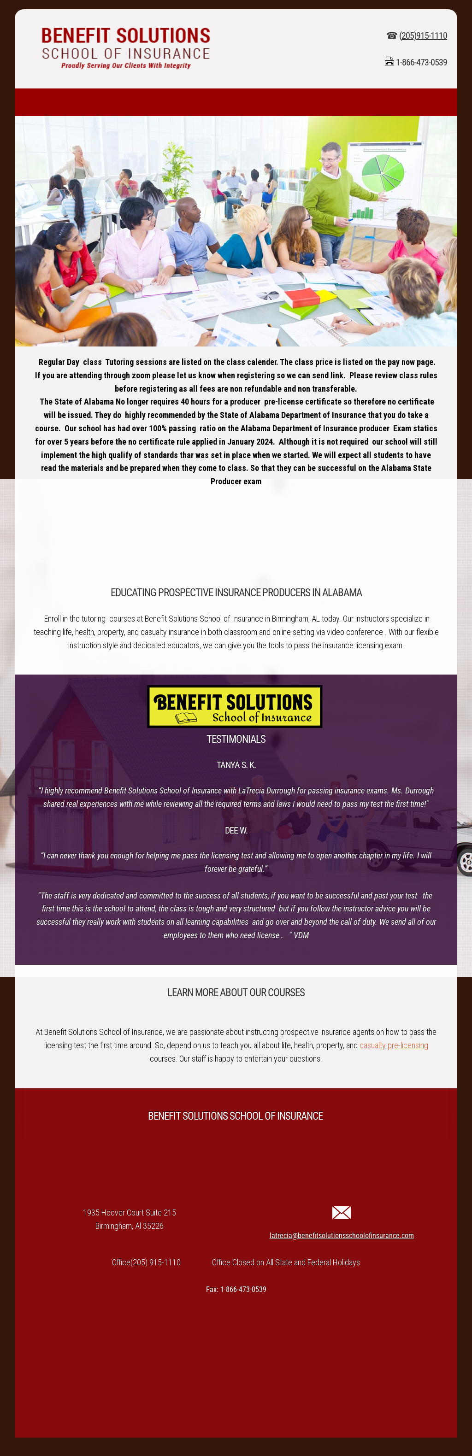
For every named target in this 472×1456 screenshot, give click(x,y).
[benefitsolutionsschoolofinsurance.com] (125, 49)
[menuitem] (24, 102)
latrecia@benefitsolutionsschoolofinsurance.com (342, 1235)
